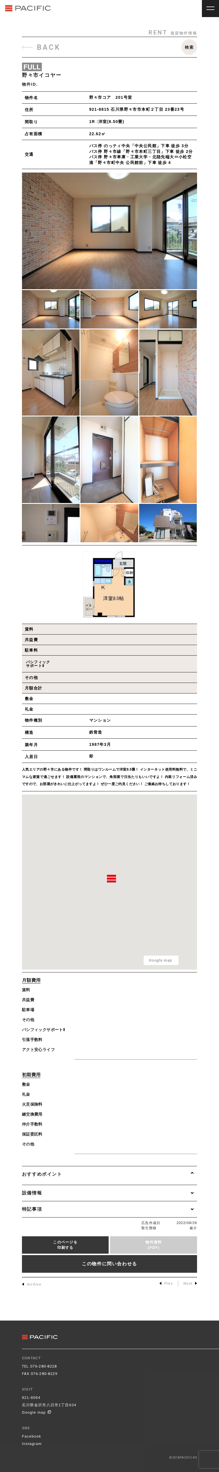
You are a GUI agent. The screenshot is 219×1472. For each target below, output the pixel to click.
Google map (36, 1412)
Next (190, 1283)
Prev (166, 1283)
